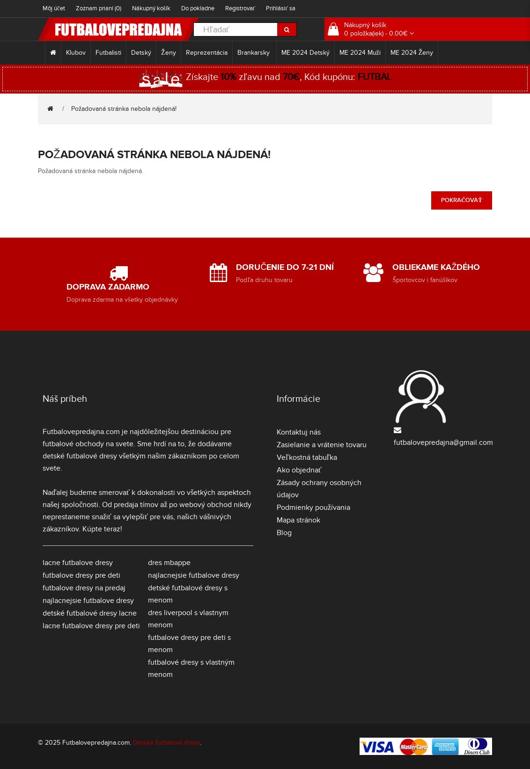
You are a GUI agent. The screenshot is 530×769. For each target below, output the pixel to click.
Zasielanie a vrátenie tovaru (322, 445)
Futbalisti (108, 53)
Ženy (168, 53)
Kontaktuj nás (299, 432)
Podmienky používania (313, 507)
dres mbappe (169, 562)
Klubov (76, 53)
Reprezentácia (207, 53)
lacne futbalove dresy (78, 562)
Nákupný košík (151, 8)
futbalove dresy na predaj (84, 588)
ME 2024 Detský (305, 53)
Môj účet (54, 8)
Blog (284, 532)
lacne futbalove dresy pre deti (91, 626)
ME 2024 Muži (360, 53)
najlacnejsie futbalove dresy (88, 600)
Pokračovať (461, 200)
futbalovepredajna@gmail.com (443, 442)
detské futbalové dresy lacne (90, 613)
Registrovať (240, 8)
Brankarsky (254, 53)
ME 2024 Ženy (412, 53)
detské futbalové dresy (80, 456)
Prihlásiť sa (280, 8)
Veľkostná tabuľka (307, 457)
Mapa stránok (298, 520)
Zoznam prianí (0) (98, 8)
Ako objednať (299, 470)
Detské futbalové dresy (166, 743)
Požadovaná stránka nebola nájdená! (124, 109)
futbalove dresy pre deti (81, 575)
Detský (141, 53)
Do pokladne (197, 8)
